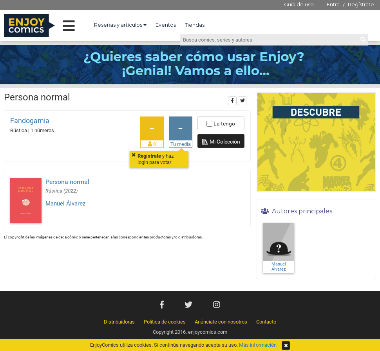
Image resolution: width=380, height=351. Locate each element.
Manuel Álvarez (65, 203)
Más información (258, 345)
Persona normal (67, 182)
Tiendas (194, 25)
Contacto (266, 322)
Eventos (166, 25)
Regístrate (361, 4)
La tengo (220, 123)
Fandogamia (29, 120)
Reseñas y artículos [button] (120, 25)
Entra (333, 4)
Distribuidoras (119, 322)
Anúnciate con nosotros (221, 322)
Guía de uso (299, 4)
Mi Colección (220, 142)
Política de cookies (165, 322)
